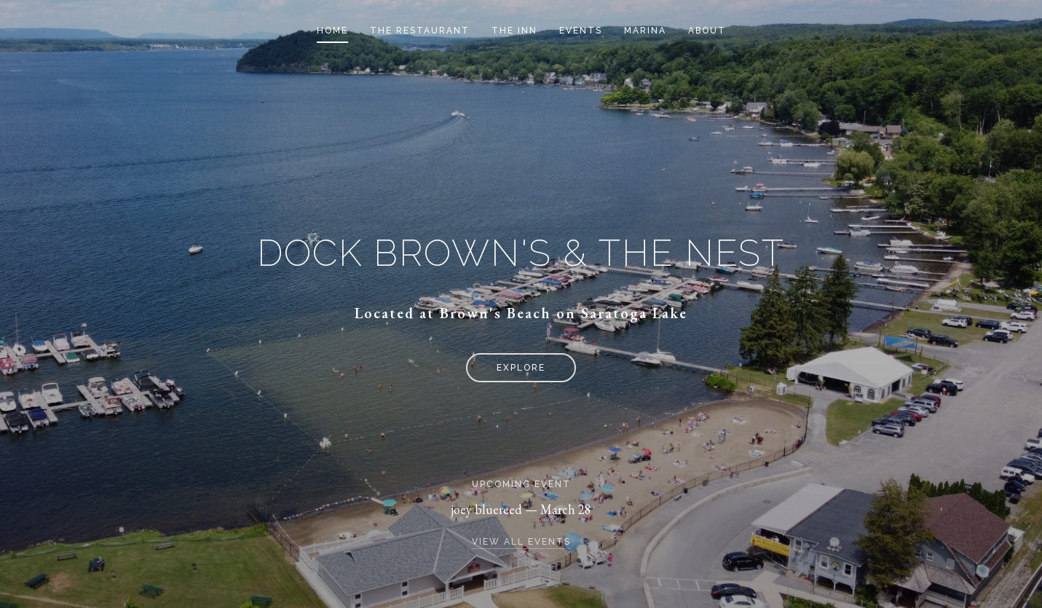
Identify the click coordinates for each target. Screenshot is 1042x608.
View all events (521, 542)
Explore (521, 368)
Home (332, 30)
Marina (645, 30)
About (707, 30)
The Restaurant (420, 30)
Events (580, 30)
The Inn (514, 30)
